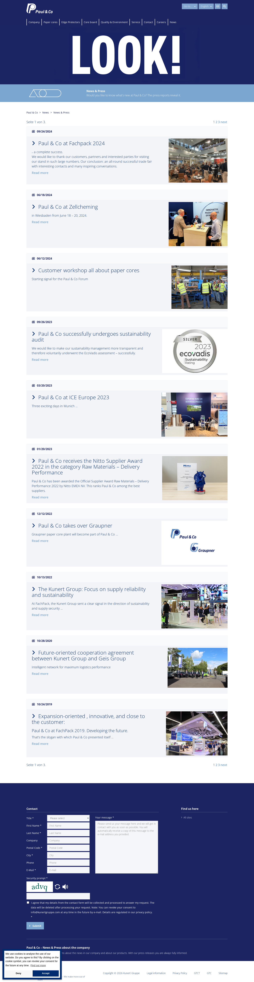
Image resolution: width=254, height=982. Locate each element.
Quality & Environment (114, 22)
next (223, 122)
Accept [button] (45, 973)
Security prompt (37, 878)
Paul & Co (32, 112)
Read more (40, 173)
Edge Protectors (70, 22)
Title (30, 818)
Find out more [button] (38, 965)
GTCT (197, 973)
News (173, 22)
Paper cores (51, 22)
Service (136, 22)
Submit (36, 925)
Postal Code (34, 848)
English (206, 6)
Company (34, 22)
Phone (30, 862)
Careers (161, 22)
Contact (148, 22)
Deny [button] (18, 973)
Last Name (33, 833)
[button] (58, 886)
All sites (187, 817)
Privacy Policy (180, 973)
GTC (209, 973)
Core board (90, 22)
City (29, 855)
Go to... (190, 6)
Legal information (156, 973)
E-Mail (31, 870)
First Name (33, 825)
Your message (104, 817)
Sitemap (223, 973)
